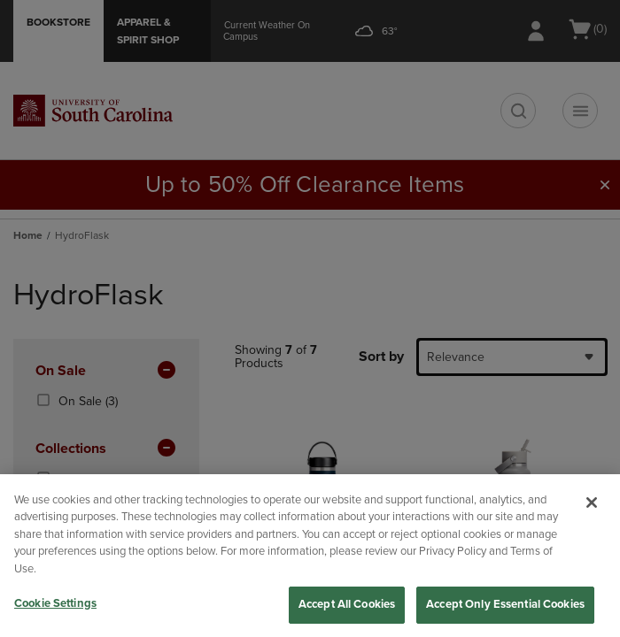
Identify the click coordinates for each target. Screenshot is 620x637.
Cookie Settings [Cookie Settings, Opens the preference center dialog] (55, 603)
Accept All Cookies (346, 604)
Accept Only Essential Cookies (505, 604)
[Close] (591, 502)
